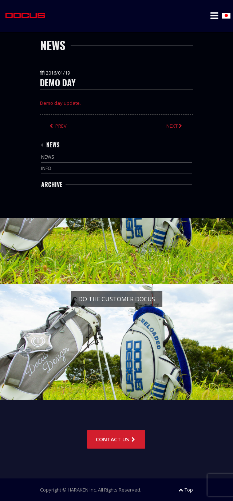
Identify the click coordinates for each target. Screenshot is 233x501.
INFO (46, 168)
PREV (58, 126)
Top (185, 489)
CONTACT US (116, 439)
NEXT (174, 126)
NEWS (50, 144)
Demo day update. (60, 103)
